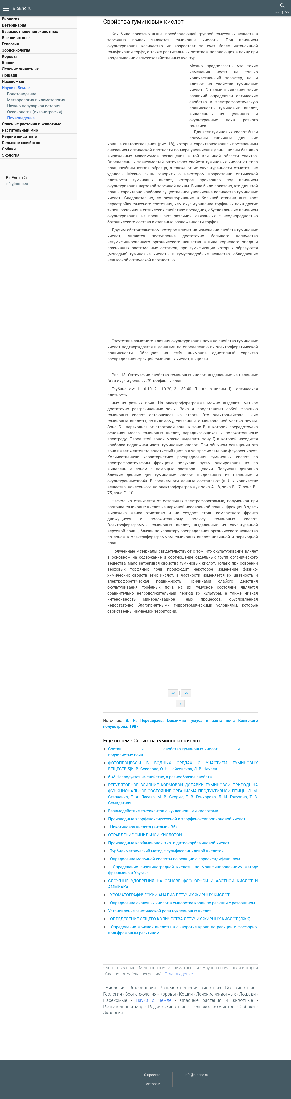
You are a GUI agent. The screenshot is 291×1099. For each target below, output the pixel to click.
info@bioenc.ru (17, 184)
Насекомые (13, 81)
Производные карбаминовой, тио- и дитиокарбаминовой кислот (169, 843)
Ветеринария (14, 25)
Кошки (8, 62)
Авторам (153, 1084)
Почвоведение (21, 118)
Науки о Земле (16, 87)
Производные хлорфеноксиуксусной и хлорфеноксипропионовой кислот (177, 819)
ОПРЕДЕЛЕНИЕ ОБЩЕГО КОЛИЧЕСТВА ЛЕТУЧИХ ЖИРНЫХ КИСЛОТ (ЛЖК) (181, 919)
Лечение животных (20, 69)
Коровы (9, 56)
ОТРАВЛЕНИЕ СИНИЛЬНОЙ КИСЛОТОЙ (146, 835)
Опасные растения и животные (31, 124)
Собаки (9, 149)
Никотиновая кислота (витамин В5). (145, 827)
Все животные (16, 37)
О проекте (152, 1075)
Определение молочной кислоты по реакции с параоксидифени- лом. (176, 859)
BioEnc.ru (22, 8)
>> (287, 12)
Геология (10, 44)
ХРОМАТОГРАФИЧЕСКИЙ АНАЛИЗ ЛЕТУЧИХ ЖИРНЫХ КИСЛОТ (170, 895)
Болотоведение (21, 94)
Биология (11, 19)
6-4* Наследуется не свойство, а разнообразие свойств (161, 777)
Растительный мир (20, 130)
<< (277, 12)
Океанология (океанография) (34, 112)
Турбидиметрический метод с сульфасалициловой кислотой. (168, 851)
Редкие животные (19, 136)
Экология (11, 155)
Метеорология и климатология (36, 100)
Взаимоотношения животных (30, 31)
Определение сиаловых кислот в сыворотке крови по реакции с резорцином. (183, 903)
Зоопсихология (16, 50)
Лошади (9, 75)
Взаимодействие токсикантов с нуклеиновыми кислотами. (165, 811)
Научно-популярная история (33, 106)
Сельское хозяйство (21, 142)
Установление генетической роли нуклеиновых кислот (160, 911)
